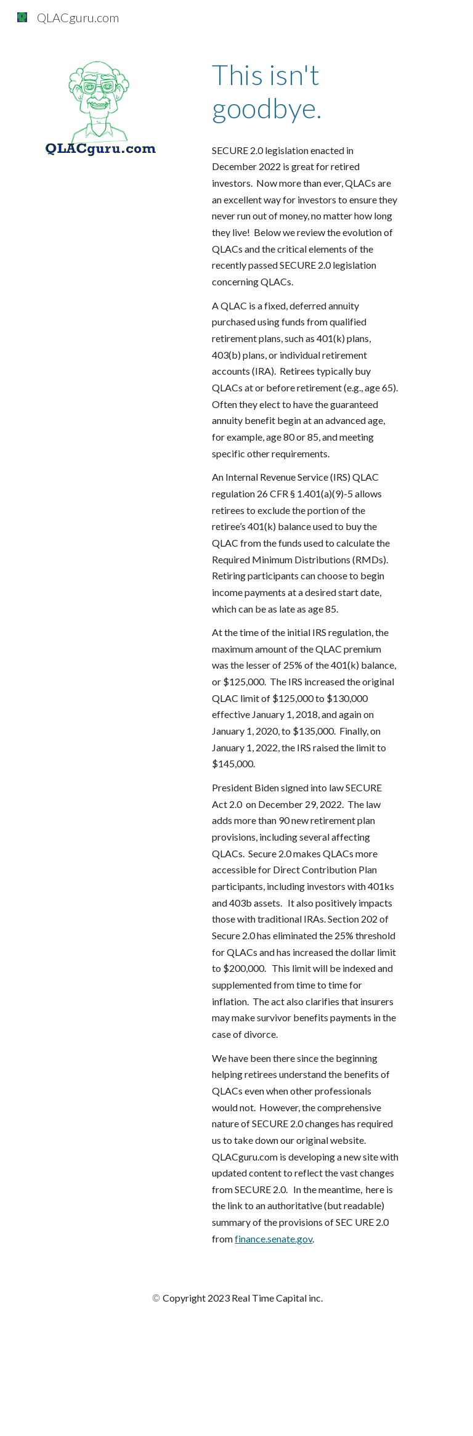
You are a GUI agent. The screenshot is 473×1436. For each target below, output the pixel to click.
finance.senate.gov (273, 1238)
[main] (305, 91)
